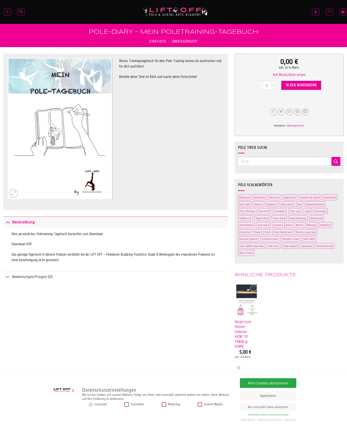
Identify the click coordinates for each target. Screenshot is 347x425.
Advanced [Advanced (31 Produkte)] (244, 197)
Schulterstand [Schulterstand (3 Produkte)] (270, 238)
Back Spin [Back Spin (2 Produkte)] (244, 204)
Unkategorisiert (185, 41)
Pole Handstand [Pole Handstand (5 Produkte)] (283, 232)
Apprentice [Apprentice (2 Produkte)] (290, 197)
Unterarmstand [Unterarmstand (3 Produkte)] (324, 245)
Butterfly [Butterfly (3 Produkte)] (264, 211)
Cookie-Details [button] (248, 419)
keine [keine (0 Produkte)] (289, 225)
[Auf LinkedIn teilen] (305, 111)
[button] (289, 75)
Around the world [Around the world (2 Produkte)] (310, 197)
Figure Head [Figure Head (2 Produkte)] (262, 218)
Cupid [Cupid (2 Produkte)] (308, 211)
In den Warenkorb (301, 85)
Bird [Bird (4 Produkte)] (299, 204)
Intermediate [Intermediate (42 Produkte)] (246, 225)
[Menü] (7, 11)
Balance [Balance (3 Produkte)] (258, 204)
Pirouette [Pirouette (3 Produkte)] (244, 232)
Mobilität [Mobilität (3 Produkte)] (325, 225)
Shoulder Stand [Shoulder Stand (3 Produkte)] (290, 238)
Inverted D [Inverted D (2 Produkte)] (263, 225)
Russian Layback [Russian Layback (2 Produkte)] (248, 238)
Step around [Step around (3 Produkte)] (290, 245)
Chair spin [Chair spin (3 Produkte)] (295, 211)
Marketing (171, 404)
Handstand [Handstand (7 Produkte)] (316, 218)
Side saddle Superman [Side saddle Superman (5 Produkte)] (251, 245)
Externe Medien (210, 404)
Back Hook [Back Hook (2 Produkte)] (330, 197)
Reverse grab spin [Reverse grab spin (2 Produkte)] (306, 232)
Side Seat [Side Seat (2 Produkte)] (273, 245)
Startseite (157, 41)
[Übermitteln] (336, 161)
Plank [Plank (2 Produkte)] (257, 232)
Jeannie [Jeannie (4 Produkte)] (277, 225)
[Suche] (21, 11)
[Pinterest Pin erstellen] (297, 111)
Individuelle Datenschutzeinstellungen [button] (268, 414)
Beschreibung (19, 222)
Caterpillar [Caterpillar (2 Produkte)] (279, 211)
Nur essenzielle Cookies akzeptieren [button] (268, 406)
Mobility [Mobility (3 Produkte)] (311, 225)
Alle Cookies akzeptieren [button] (268, 383)
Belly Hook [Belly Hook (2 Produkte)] (287, 204)
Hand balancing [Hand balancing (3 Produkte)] (298, 218)
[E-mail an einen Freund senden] (289, 111)
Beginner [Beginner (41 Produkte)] (272, 204)
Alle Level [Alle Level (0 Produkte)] (274, 197)
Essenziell (98, 404)
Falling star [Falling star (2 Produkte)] (245, 218)
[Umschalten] (7, 222)
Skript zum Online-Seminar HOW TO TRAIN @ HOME (243, 333)
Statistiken (134, 404)
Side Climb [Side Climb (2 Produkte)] (309, 238)
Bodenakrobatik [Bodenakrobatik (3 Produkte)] (315, 204)
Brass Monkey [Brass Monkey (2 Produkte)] (247, 211)
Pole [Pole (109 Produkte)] (267, 232)
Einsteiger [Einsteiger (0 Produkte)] (320, 211)
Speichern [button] (268, 395)
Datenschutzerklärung (270, 419)
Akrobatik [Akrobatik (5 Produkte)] (259, 197)
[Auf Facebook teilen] (273, 111)
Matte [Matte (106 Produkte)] (299, 225)
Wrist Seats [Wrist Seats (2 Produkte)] (246, 252)
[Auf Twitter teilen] (281, 111)
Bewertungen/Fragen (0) (28, 277)
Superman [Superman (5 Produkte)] (306, 245)
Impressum (290, 419)
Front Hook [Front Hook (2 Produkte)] (279, 218)
